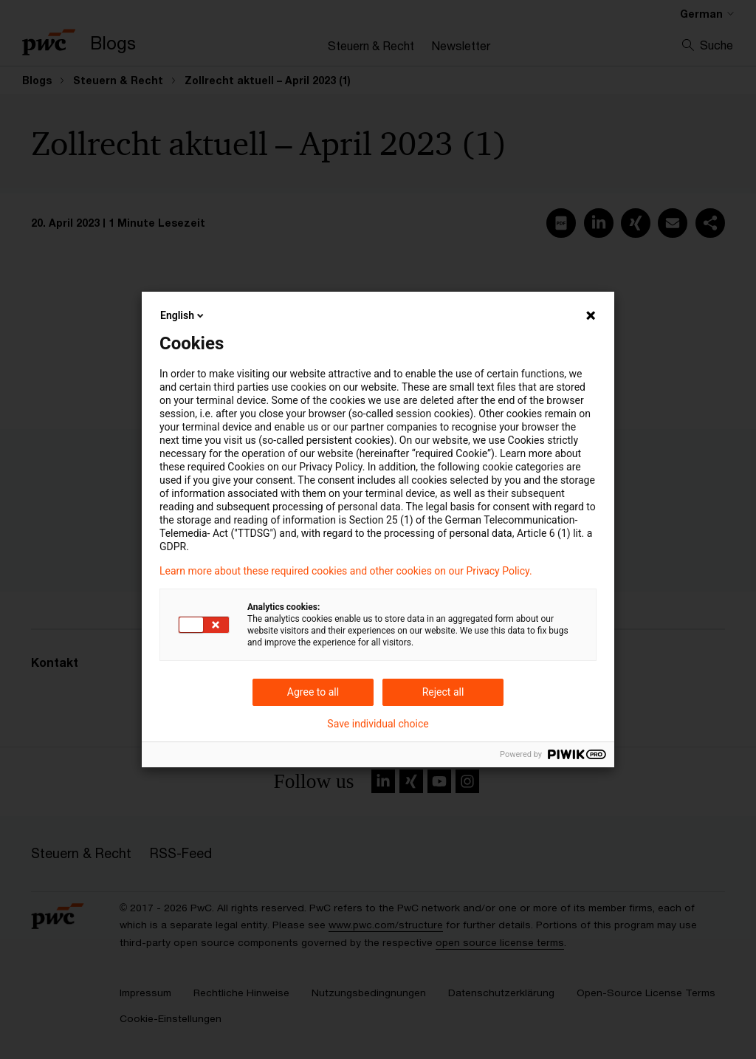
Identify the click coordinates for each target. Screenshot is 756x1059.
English (183, 315)
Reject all (443, 692)
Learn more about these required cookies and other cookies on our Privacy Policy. (345, 571)
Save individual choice (377, 724)
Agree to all (313, 692)
